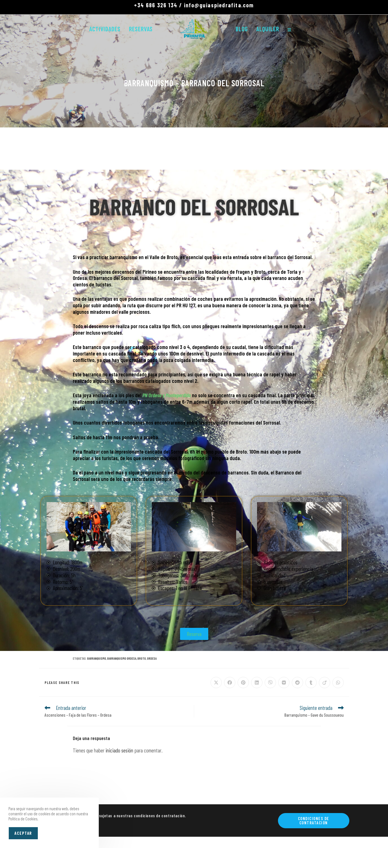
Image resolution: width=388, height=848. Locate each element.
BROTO (141, 658)
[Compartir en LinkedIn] (256, 682)
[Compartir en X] (216, 682)
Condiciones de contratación (313, 820)
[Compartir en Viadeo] (324, 682)
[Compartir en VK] (284, 682)
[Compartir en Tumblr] (311, 682)
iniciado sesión (119, 750)
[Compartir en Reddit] (297, 682)
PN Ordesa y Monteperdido (167, 395)
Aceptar (23, 833)
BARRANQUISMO (96, 658)
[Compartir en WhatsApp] (338, 682)
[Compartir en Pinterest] (243, 682)
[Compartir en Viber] (270, 682)
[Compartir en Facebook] (229, 682)
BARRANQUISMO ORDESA (121, 658)
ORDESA (152, 658)
